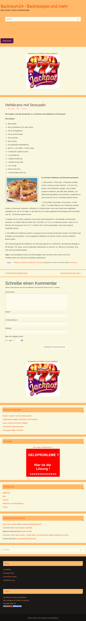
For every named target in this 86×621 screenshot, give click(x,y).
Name (8, 312)
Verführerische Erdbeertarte (16, 273)
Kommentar (10, 292)
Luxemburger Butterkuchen (26, 539)
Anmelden (7, 569)
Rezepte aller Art (9, 603)
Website (8, 328)
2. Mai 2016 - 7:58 (12, 108)
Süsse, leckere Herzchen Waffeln (15, 423)
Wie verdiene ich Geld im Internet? (16, 600)
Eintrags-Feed (8, 573)
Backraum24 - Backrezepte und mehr (34, 6)
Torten (5, 507)
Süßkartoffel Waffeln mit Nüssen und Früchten (20, 419)
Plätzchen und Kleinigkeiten (13, 503)
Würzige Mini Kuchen (61, 535)
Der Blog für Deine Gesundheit (14, 597)
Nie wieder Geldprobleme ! (43, 447)
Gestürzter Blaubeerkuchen (31, 524)
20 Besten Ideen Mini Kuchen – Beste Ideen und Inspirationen (26, 535)
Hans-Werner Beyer (10, 524)
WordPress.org (8, 580)
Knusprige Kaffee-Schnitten (13, 430)
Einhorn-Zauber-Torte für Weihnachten (17, 416)
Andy (5, 528)
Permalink (73, 262)
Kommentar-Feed (9, 577)
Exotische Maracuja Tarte (70, 273)
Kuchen (24, 108)
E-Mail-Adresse (11, 320)
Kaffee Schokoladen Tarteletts (21, 528)
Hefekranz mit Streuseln (28, 262)
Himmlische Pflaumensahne (13, 427)
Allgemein (6, 493)
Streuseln (40, 262)
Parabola (44, 618)
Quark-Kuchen (26, 531)
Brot (4, 496)
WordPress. (53, 618)
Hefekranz (16, 262)
